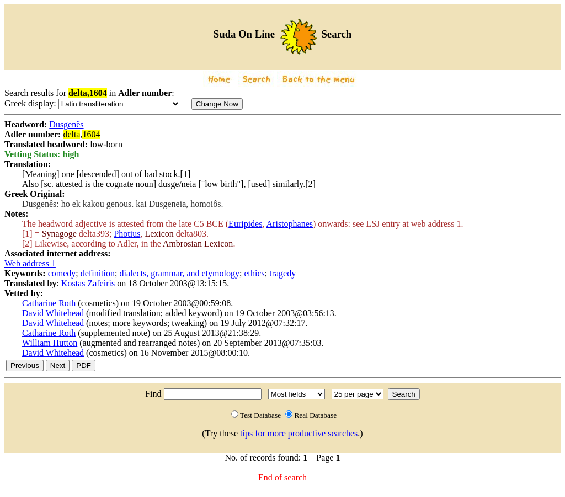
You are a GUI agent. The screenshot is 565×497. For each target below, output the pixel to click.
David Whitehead (53, 313)
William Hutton (49, 343)
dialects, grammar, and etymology (179, 273)
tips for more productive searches (299, 433)
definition (98, 273)
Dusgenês (66, 124)
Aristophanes (289, 223)
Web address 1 (30, 263)
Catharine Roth (49, 303)
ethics (254, 273)
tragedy (282, 273)
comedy (62, 273)
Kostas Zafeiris (88, 283)
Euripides (245, 223)
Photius (127, 233)
